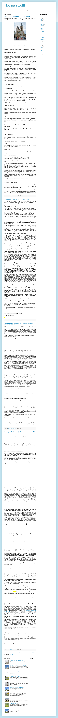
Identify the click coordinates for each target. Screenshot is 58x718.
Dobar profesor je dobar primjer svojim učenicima (17, 199)
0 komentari (14, 195)
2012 (41, 54)
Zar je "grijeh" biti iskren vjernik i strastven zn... (46, 37)
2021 (41, 42)
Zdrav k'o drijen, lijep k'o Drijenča (15, 676)
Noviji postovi (7, 652)
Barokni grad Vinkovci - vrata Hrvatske (15, 692)
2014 (41, 51)
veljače (42, 29)
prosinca (42, 21)
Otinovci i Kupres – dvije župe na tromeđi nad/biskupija (18, 665)
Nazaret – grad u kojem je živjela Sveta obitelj (16, 671)
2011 (41, 55)
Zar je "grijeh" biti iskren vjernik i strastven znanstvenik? (19, 432)
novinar (9, 195)
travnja (42, 28)
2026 (41, 18)
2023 (41, 41)
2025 (41, 19)
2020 (41, 43)
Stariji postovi (34, 652)
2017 (41, 47)
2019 (41, 45)
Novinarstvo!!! (14, 5)
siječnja (42, 39)
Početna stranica (20, 652)
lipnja (42, 25)
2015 (41, 50)
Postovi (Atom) (11, 654)
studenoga (43, 23)
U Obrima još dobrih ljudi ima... (14, 703)
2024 (41, 20)
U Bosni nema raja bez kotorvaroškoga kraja (16, 660)
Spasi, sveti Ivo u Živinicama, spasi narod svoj (17, 687)
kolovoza (42, 24)
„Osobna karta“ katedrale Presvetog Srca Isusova (17, 16)
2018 (41, 46)
